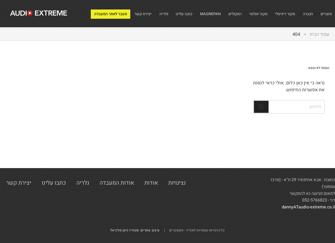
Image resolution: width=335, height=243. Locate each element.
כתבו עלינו (152, 8)
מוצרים (324, 8)
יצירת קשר (104, 8)
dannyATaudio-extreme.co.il (308, 207)
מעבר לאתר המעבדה (311, 19)
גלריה (128, 8)
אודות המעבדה (117, 183)
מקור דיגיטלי (276, 8)
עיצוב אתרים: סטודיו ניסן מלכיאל (136, 230)
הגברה (303, 8)
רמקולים (214, 8)
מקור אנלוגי (243, 8)
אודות (151, 183)
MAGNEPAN (184, 8)
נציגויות (177, 183)
